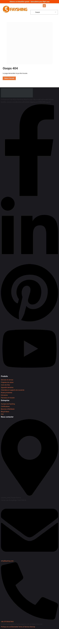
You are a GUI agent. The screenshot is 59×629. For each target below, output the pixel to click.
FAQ (2, 414)
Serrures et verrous (7, 380)
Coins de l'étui (5, 385)
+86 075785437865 (7, 622)
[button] (44, 5)
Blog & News (5, 411)
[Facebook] (29, 195)
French (36, 12)
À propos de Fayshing (8, 404)
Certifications (5, 406)
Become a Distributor (8, 409)
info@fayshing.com (7, 561)
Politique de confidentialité (9, 627)
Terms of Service (23, 627)
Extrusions (4, 395)
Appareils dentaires (7, 387)
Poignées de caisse (7, 382)
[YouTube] (29, 373)
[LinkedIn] (29, 262)
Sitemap (32, 627)
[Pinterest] (29, 322)
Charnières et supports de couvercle (12, 390)
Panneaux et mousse (7, 398)
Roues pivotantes (6, 392)
